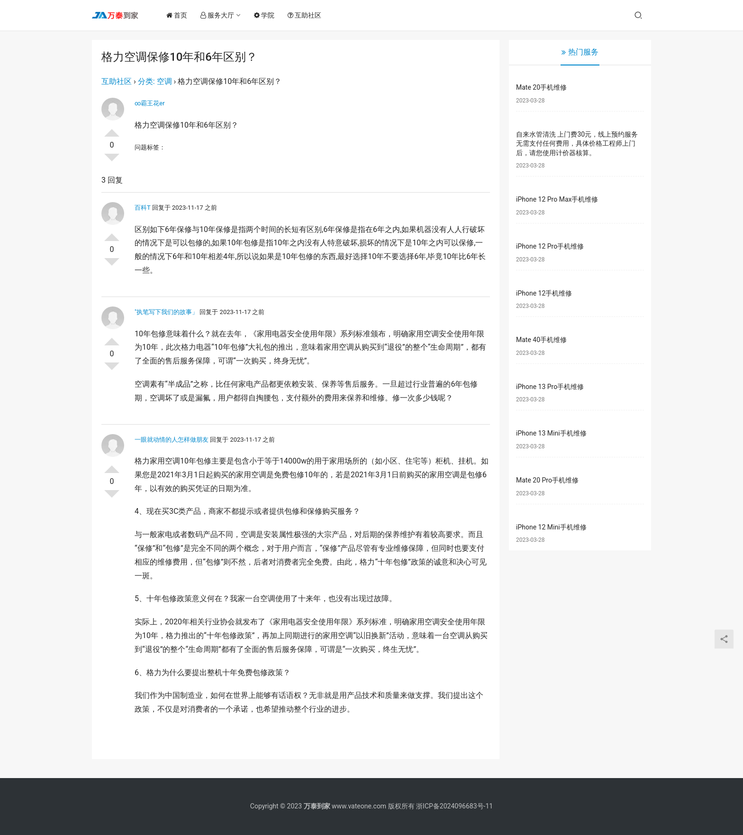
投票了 (111, 129)
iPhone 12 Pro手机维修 (550, 246)
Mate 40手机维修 (541, 339)
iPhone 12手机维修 (544, 293)
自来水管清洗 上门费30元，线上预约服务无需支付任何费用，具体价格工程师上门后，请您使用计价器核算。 (577, 143)
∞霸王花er (150, 103)
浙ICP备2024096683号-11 (454, 806)
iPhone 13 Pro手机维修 (550, 386)
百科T (143, 207)
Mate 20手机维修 (541, 87)
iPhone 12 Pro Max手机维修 (557, 199)
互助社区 (307, 15)
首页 (179, 15)
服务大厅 (219, 15)
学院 (266, 15)
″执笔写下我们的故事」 (166, 311)
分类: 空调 (155, 81)
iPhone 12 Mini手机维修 (551, 527)
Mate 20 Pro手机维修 (547, 480)
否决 (111, 161)
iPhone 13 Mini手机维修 (551, 433)
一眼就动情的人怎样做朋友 (171, 439)
